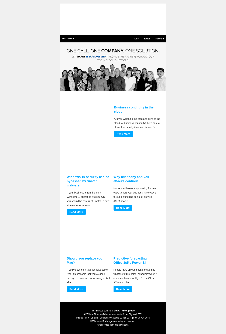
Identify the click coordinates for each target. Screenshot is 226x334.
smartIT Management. (125, 311)
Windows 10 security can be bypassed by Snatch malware (88, 181)
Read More (123, 133)
